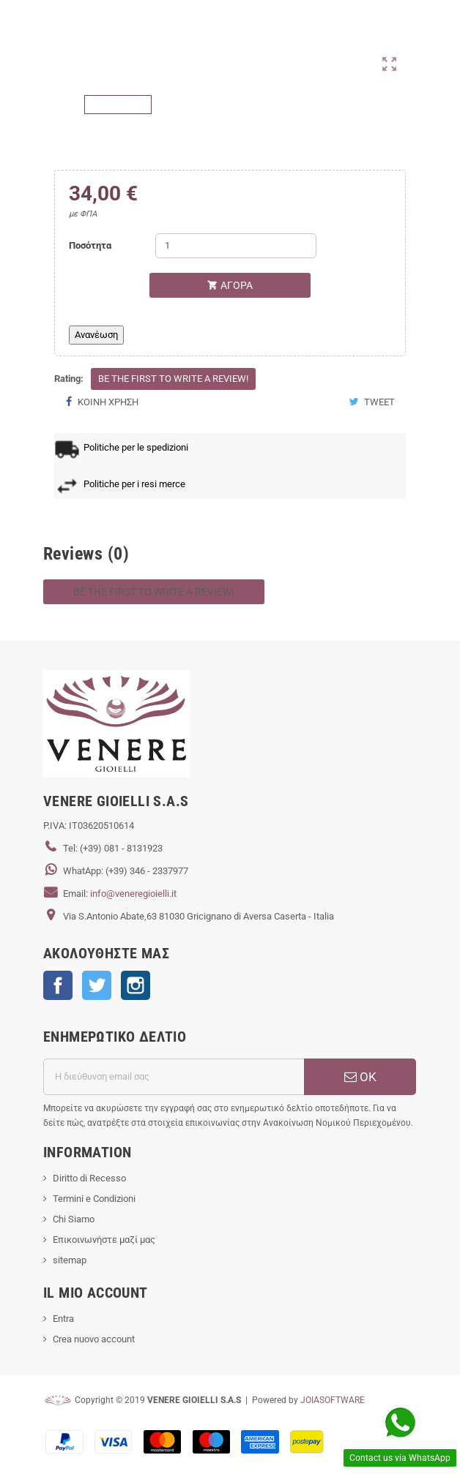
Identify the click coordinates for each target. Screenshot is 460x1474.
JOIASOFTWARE (332, 1400)
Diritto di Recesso (89, 1178)
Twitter (96, 985)
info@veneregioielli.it (133, 893)
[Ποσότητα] (235, 245)
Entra (63, 1318)
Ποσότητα (90, 245)
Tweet (372, 401)
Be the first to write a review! (173, 378)
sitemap (69, 1260)
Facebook (58, 985)
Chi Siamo (73, 1219)
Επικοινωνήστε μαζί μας (104, 1239)
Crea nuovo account (94, 1339)
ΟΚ (360, 1076)
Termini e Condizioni (94, 1198)
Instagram (135, 985)
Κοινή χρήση (101, 401)
